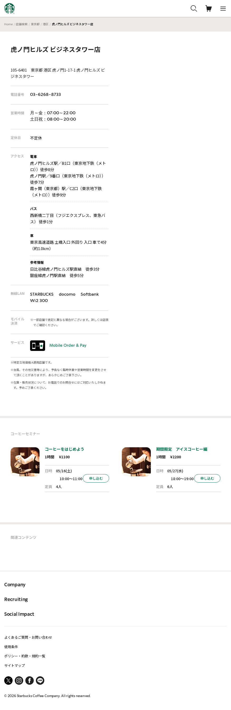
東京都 (35, 24)
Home (8, 24)
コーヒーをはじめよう (64, 449)
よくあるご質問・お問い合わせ (28, 637)
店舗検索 (21, 24)
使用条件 (11, 646)
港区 (46, 24)
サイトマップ (14, 665)
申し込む (96, 478)
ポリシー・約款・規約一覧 (24, 655)
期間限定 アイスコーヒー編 (181, 449)
